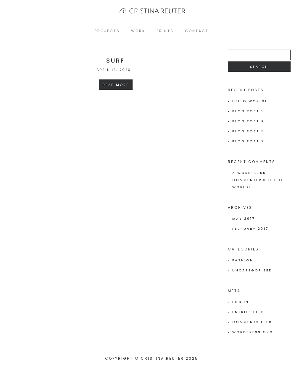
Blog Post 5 (248, 111)
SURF (115, 60)
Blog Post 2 (248, 141)
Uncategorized (252, 270)
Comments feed (252, 322)
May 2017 (243, 218)
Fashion (242, 260)
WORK (138, 30)
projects (107, 30)
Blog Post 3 (248, 131)
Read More (116, 84)
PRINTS (165, 30)
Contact (197, 30)
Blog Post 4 (248, 121)
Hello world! (249, 101)
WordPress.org (252, 332)
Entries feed (248, 312)
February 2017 (250, 228)
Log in (240, 301)
